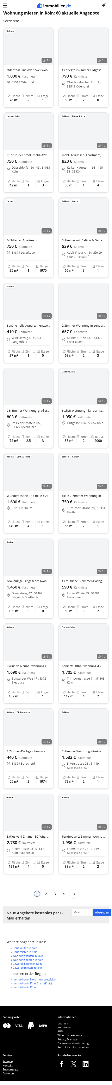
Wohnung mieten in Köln (28, 960)
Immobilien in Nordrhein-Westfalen (34, 979)
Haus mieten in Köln (25, 952)
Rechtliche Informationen (73, 1047)
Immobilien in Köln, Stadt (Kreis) (32, 983)
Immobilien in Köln (24, 987)
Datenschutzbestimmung (73, 1043)
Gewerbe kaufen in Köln (27, 964)
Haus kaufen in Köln (25, 948)
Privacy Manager (67, 1039)
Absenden (102, 912)
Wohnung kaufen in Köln (28, 956)
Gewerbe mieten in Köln (27, 967)
